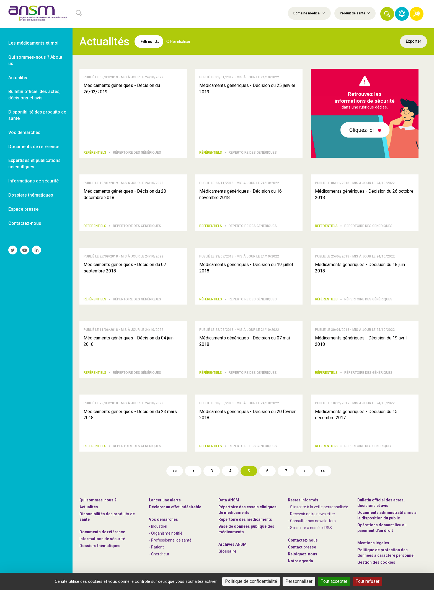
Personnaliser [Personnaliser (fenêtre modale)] (298, 581)
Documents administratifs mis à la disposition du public (387, 515)
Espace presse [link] (23, 209)
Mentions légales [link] (373, 543)
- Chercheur (159, 554)
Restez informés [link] (303, 500)
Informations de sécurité (102, 539)
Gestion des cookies (376, 562)
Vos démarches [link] (24, 132)
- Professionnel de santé (170, 540)
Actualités (88, 507)
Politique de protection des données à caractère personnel (386, 553)
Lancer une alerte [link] (165, 500)
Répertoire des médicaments (245, 519)
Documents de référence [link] (33, 146)
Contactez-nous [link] (24, 223)
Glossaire (227, 551)
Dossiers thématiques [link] (30, 195)
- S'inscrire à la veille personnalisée (318, 507)
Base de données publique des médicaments (246, 529)
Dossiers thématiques (99, 545)
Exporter (413, 41)
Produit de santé (355, 13)
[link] (36, 14)
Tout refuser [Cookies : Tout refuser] (367, 581)
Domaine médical (309, 13)
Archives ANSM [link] (232, 544)
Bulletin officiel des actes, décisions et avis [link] (34, 95)
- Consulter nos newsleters (312, 521)
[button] (387, 14)
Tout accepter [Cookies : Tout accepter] (334, 581)
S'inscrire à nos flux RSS (311, 527)
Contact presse (302, 547)
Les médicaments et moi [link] (33, 43)
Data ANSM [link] (228, 500)
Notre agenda (300, 561)
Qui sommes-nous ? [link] (98, 500)
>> (323, 471)
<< (174, 471)
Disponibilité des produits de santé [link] (37, 115)
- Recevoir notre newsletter (311, 514)
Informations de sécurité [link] (33, 181)
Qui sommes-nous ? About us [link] (35, 60)
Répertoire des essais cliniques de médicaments (247, 510)
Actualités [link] (18, 77)
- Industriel (158, 526)
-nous (302, 554)
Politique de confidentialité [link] (251, 581)
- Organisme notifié (165, 533)
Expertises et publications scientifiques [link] (34, 163)
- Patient (156, 547)
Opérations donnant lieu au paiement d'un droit (382, 528)
